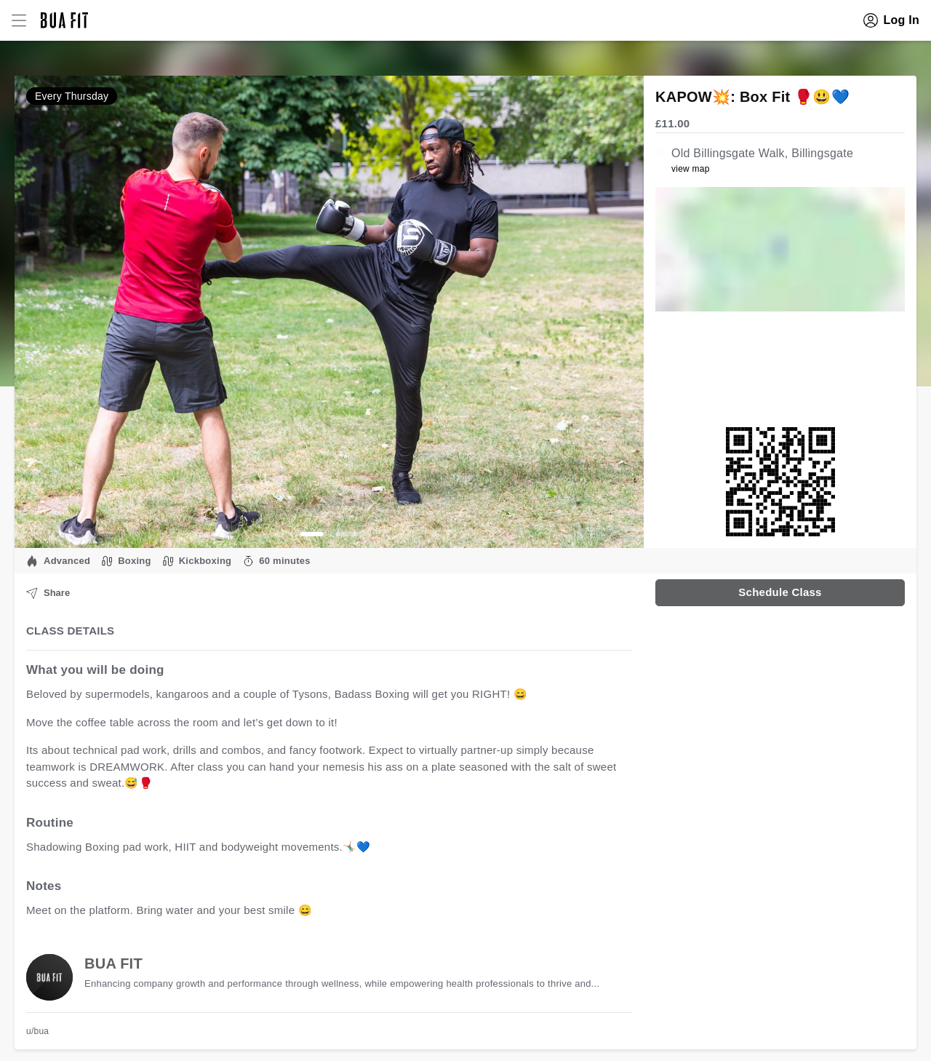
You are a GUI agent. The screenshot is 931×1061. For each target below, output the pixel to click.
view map (690, 169)
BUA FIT (113, 963)
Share (48, 593)
